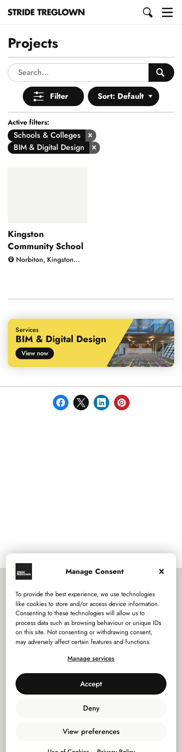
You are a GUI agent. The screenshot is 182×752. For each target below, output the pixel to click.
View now (34, 334)
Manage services (91, 639)
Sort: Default (121, 77)
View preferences (91, 713)
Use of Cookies (68, 733)
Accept (91, 665)
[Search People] (161, 54)
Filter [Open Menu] (59, 77)
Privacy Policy (116, 733)
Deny (91, 689)
